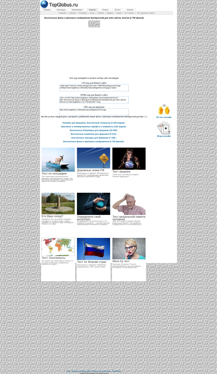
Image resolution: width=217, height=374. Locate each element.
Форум (119, 13)
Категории (61, 10)
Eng (68, 371)
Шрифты (110, 13)
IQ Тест (118, 10)
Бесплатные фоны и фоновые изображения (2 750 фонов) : (94, 141)
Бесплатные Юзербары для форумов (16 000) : (94, 130)
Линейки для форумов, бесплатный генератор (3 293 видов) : (94, 123)
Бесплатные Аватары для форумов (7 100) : (94, 138)
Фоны (92, 13)
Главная (47, 10)
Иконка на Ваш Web (81, 371)
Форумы (92, 10)
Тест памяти (129, 13)
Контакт (130, 10)
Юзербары (83, 13)
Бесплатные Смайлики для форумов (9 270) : (94, 134)
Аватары (72, 13)
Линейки (100, 13)
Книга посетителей (101, 371)
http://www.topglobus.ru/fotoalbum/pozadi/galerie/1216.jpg (94, 111)
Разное (105, 10)
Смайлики (62, 13)
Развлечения (77, 10)
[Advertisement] (94, 51)
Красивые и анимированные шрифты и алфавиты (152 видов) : (94, 126)
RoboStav (117, 371)
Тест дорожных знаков (145, 13)
